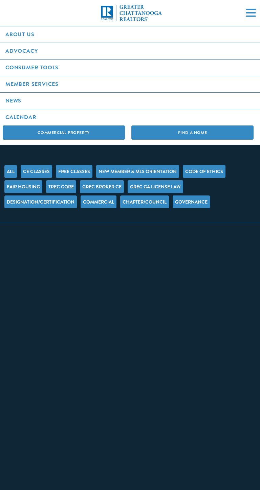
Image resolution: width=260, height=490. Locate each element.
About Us (19, 34)
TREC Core (61, 187)
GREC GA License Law (155, 187)
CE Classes (36, 171)
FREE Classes (74, 171)
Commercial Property (63, 132)
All (11, 171)
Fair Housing (23, 187)
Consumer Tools (32, 67)
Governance (191, 202)
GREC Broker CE (102, 187)
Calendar (20, 117)
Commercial (98, 202)
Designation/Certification (40, 202)
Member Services (32, 84)
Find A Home (192, 132)
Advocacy (21, 50)
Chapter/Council (145, 202)
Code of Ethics (204, 171)
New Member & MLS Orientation (138, 171)
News (13, 100)
